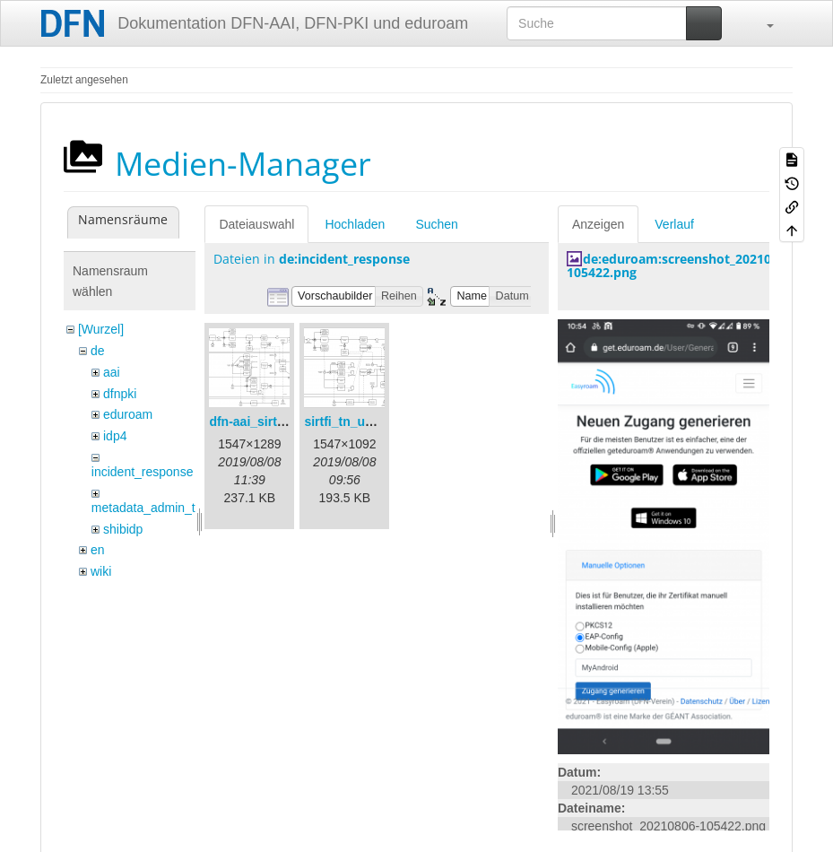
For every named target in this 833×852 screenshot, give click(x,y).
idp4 (114, 436)
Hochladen (355, 224)
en (98, 550)
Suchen (436, 224)
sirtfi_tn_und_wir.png (367, 421)
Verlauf (674, 224)
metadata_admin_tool (152, 507)
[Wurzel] (101, 329)
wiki (101, 571)
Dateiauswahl (256, 224)
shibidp (123, 529)
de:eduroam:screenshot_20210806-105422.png (682, 265)
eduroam (127, 414)
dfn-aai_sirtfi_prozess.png (287, 421)
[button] (761, 23)
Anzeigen (598, 224)
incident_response (142, 472)
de (98, 350)
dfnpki (119, 394)
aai (111, 372)
